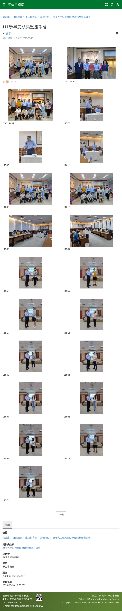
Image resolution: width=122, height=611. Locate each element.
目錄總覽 (17, 17)
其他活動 (45, 17)
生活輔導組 (31, 17)
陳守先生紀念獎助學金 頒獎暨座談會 (72, 17)
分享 (8, 33)
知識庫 (6, 17)
